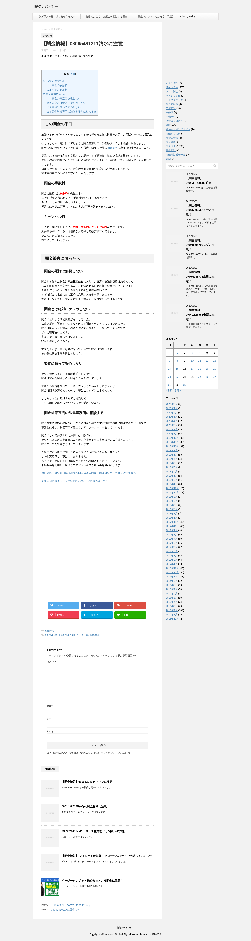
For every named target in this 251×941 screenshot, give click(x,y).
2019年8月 (172, 454)
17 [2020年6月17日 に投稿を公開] (192, 368)
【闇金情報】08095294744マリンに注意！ (88, 781)
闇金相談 (171, 150)
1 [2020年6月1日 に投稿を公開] (177, 352)
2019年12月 (172, 437)
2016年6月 (172, 593)
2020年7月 (172, 408)
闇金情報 (49, 630)
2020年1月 (172, 433)
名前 (50, 706)
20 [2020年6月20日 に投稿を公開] (214, 368)
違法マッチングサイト (178, 129)
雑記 (168, 158)
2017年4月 (172, 551)
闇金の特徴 (172, 137)
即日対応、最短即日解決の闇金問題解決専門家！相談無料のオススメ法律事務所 (88, 472)
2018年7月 (172, 501)
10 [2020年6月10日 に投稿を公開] (192, 360)
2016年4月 (172, 601)
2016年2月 (172, 610)
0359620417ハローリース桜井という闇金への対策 (93, 831)
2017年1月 (172, 564)
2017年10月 (172, 526)
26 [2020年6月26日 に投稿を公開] (207, 376)
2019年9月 (172, 450)
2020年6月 (172, 412)
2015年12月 (172, 618)
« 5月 (169, 390)
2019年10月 (172, 446)
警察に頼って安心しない (64, 107)
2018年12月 (172, 488)
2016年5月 (172, 597)
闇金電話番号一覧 (175, 154)
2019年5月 (172, 467)
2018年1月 (172, 517)
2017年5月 (172, 547)
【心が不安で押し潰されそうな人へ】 (57, 16)
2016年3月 (172, 606)
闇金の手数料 (57, 85)
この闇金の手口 (53, 80)
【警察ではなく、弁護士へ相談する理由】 (106, 16)
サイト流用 (172, 87)
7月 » (178, 390)
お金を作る (172, 83)
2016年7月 (172, 589)
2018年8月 (172, 496)
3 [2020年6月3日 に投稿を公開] (192, 352)
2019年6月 (172, 463)
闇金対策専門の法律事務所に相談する (71, 111)
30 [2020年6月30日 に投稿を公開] (184, 384)
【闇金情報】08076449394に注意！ (72, 905)
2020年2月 (172, 429)
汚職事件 (171, 116)
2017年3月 (172, 555)
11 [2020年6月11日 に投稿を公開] (199, 360)
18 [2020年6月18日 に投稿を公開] (199, 368)
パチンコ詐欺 (173, 95)
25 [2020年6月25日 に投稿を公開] (199, 376)
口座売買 (171, 108)
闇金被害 (112, 147)
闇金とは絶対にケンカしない (66, 102)
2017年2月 (172, 559)
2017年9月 (172, 530)
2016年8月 (172, 585)
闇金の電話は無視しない (64, 98)
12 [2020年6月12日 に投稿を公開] (207, 360)
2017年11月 (172, 522)
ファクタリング (174, 99)
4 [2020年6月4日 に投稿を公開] (199, 352)
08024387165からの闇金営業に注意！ (86, 806)
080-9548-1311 (52, 635)
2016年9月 (172, 580)
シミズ (80, 635)
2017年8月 (172, 534)
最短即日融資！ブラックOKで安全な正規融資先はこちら (74, 480)
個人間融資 (172, 104)
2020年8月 (172, 404)
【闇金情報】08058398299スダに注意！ (200, 245)
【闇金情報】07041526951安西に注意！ (200, 315)
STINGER (156, 934)
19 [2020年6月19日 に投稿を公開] (207, 368)
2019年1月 (172, 484)
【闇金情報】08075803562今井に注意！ (200, 210)
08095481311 (68, 635)
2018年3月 (172, 513)
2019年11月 (172, 442)
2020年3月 (172, 425)
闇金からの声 (173, 133)
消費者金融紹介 (174, 121)
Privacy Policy (187, 16)
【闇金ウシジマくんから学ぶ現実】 (155, 16)
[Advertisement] (67, 516)
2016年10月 (172, 576)
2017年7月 (172, 538)
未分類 (169, 112)
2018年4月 (172, 509)
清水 (87, 635)
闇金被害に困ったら (56, 94)
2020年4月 (172, 421)
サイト (50, 731)
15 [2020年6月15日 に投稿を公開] (177, 368)
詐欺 (168, 125)
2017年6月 (172, 543)
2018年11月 (172, 492)
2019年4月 (172, 471)
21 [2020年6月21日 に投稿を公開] (169, 376)
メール (51, 718)
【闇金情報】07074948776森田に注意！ (200, 277)
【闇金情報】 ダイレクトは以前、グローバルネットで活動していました (107, 855)
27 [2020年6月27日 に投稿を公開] (214, 376)
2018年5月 (172, 505)
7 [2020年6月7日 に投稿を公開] (169, 360)
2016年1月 (172, 614)
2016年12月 (172, 568)
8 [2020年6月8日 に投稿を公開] (177, 360)
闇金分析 (171, 142)
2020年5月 (172, 416)
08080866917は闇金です (65, 909)
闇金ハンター (46, 7)
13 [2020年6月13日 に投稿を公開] (214, 360)
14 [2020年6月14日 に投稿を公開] (169, 368)
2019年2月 (172, 479)
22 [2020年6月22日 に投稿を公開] (177, 376)
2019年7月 (172, 458)
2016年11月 (172, 572)
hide (73, 74)
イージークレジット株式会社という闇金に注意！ (92, 880)
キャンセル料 (57, 89)
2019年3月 (172, 475)
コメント (51, 661)
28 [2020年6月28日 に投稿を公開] (169, 384)
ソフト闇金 (172, 91)
